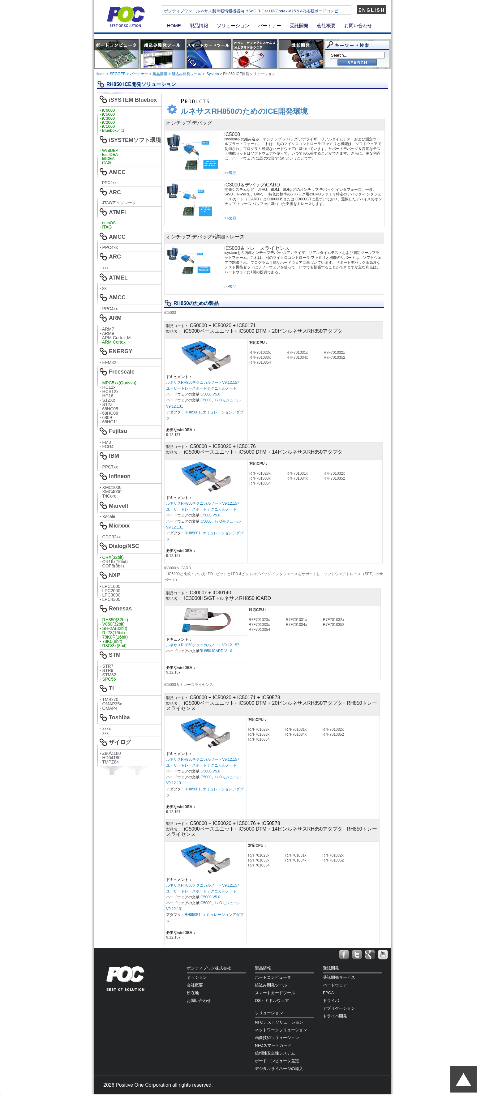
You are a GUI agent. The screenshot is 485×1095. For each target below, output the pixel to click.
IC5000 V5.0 (210, 394)
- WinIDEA (109, 150)
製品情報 (199, 25)
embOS (109, 222)
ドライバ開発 (335, 1016)
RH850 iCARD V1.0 (216, 651)
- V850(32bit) (112, 624)
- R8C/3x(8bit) (113, 645)
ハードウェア (335, 985)
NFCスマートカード (273, 1045)
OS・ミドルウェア (272, 1000)
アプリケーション (339, 1008)
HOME (174, 25)
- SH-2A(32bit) (113, 628)
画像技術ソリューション (277, 1037)
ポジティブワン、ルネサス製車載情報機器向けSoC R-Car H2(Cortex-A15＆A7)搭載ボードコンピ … (274, 11)
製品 (232, 286)
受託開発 (299, 25)
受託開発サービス (339, 977)
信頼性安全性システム (275, 1053)
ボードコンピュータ (273, 977)
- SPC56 (108, 679)
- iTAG (105, 162)
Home (100, 74)
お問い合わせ (358, 25)
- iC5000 (107, 114)
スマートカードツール (275, 992)
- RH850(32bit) (114, 619)
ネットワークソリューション (281, 1030)
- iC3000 (107, 118)
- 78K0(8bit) (111, 641)
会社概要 (326, 25)
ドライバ (331, 1000)
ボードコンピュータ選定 (277, 1061)
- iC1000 (107, 126)
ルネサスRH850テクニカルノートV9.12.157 (203, 382)
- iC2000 (107, 122)
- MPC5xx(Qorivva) (118, 382)
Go (357, 62)
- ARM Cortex (113, 342)
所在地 (193, 992)
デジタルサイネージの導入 (279, 1068)
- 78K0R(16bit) (114, 637)
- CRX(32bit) (112, 557)
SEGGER (118, 74)
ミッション (197, 977)
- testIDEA (109, 154)
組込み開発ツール (186, 74)
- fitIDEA (107, 158)
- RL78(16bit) (112, 632)
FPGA (328, 992)
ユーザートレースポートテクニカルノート (201, 388)
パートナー (269, 25)
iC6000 (108, 110)
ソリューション (233, 25)
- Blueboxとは (112, 130)
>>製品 (230, 173)
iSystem (212, 74)
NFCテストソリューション (279, 1022)
